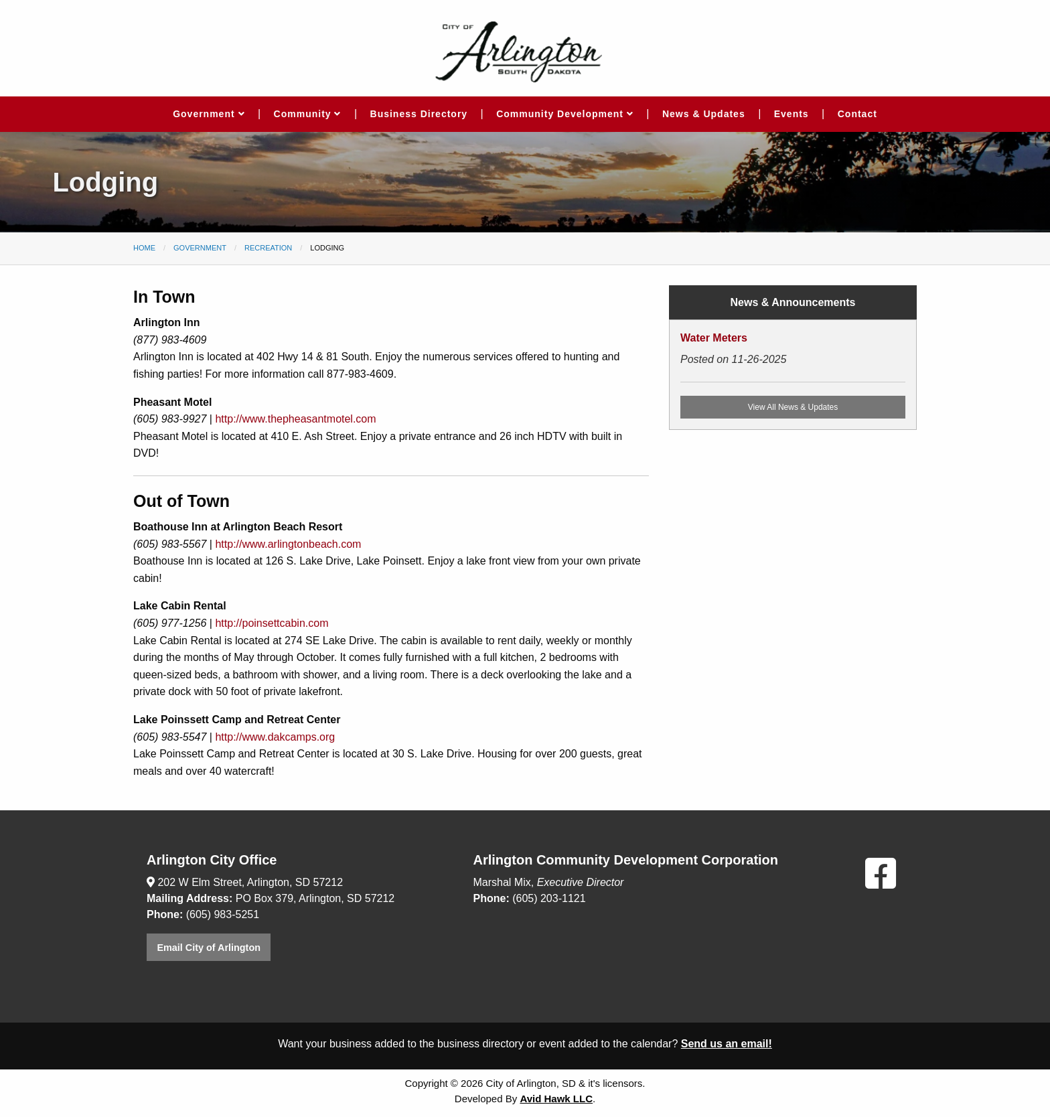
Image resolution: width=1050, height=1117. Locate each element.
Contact (857, 113)
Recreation (268, 248)
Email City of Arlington (208, 947)
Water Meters (713, 338)
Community (308, 113)
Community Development (564, 113)
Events (791, 113)
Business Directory (419, 113)
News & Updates (703, 113)
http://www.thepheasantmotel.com (295, 419)
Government (208, 113)
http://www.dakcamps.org (275, 737)
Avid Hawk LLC (556, 1098)
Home (144, 248)
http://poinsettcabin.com (271, 623)
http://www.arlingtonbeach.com (288, 544)
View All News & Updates (793, 407)
